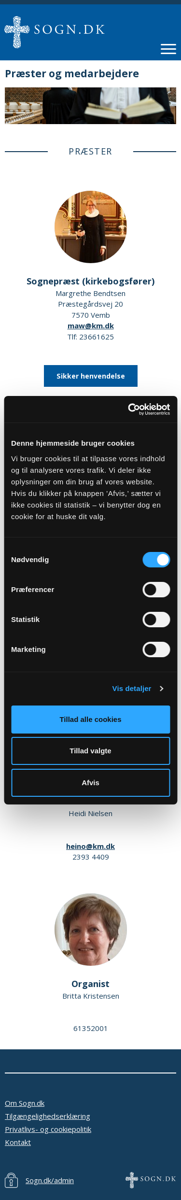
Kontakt (18, 1142)
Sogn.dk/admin (50, 1180)
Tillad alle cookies (90, 719)
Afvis (90, 782)
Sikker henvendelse (90, 376)
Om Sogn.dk (24, 1103)
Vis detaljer (132, 688)
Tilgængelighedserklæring (47, 1116)
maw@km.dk (91, 325)
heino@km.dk (90, 846)
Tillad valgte (90, 751)
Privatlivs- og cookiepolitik (48, 1129)
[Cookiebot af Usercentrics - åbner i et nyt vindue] (129, 409)
